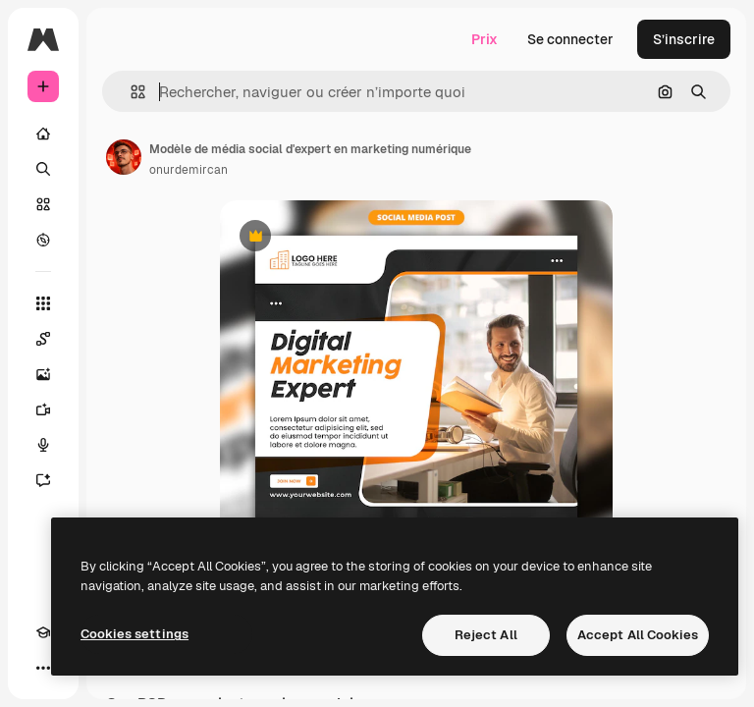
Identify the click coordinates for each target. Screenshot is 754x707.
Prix (484, 39)
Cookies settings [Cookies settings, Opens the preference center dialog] (134, 633)
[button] (130, 91)
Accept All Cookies (637, 634)
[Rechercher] (43, 169)
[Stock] (43, 204)
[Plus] (43, 667)
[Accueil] (43, 133)
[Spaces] (43, 338)
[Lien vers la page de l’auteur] (123, 157)
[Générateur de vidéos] (43, 409)
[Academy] (43, 632)
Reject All (486, 634)
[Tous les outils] (43, 303)
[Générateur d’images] (43, 374)
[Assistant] (43, 480)
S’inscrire (684, 39)
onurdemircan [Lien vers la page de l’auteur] (188, 170)
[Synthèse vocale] (43, 445)
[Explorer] (43, 239)
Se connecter (570, 39)
